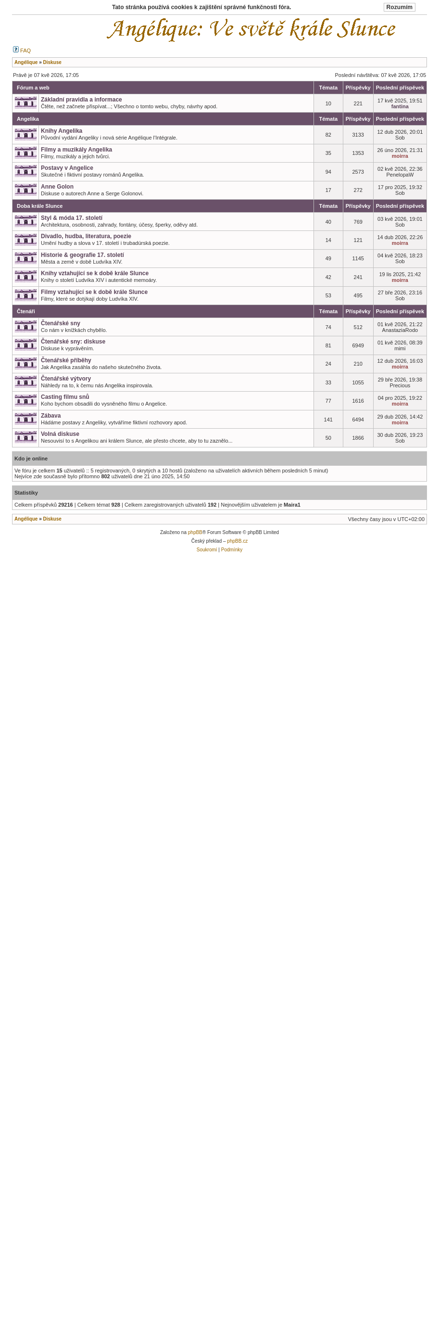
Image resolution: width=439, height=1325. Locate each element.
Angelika (28, 119)
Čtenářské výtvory (66, 378)
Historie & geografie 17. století (82, 255)
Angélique (26, 519)
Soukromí (207, 549)
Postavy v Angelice (67, 168)
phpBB (195, 532)
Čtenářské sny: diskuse (73, 341)
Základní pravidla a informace (81, 99)
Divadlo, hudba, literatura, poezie (86, 236)
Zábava (51, 415)
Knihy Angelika (61, 130)
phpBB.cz (237, 541)
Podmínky (231, 549)
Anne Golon (57, 186)
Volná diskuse (60, 434)
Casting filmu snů (65, 397)
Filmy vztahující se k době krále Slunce (94, 292)
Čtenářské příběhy (66, 360)
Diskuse (52, 519)
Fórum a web (33, 87)
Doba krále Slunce (40, 206)
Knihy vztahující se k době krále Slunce (95, 273)
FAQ (22, 50)
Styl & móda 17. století (71, 218)
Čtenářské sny (60, 323)
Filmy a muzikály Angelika (76, 149)
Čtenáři (26, 311)
